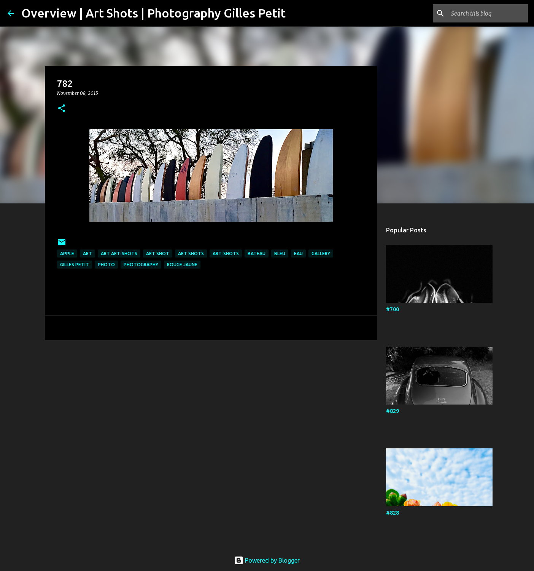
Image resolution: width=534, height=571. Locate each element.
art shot (157, 253)
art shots (191, 253)
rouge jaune (182, 264)
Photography (141, 264)
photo (106, 264)
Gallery (321, 253)
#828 (392, 513)
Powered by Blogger (267, 560)
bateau (256, 253)
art (87, 253)
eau (298, 253)
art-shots (226, 253)
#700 (392, 309)
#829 (392, 411)
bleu (279, 253)
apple (67, 253)
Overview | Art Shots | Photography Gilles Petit (153, 13)
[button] (61, 109)
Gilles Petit (74, 264)
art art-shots (119, 253)
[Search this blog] (488, 13)
